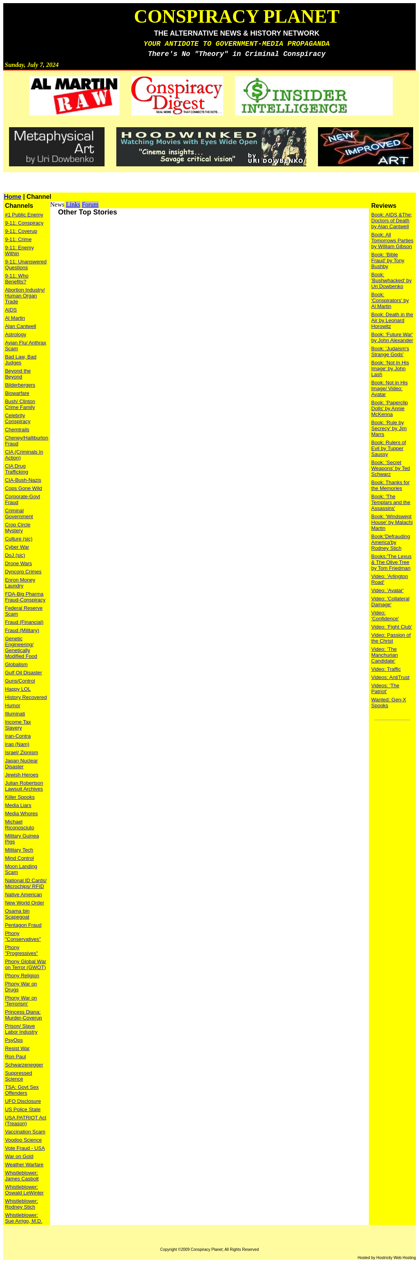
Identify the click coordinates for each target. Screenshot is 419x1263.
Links (73, 204)
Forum (90, 204)
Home (12, 196)
